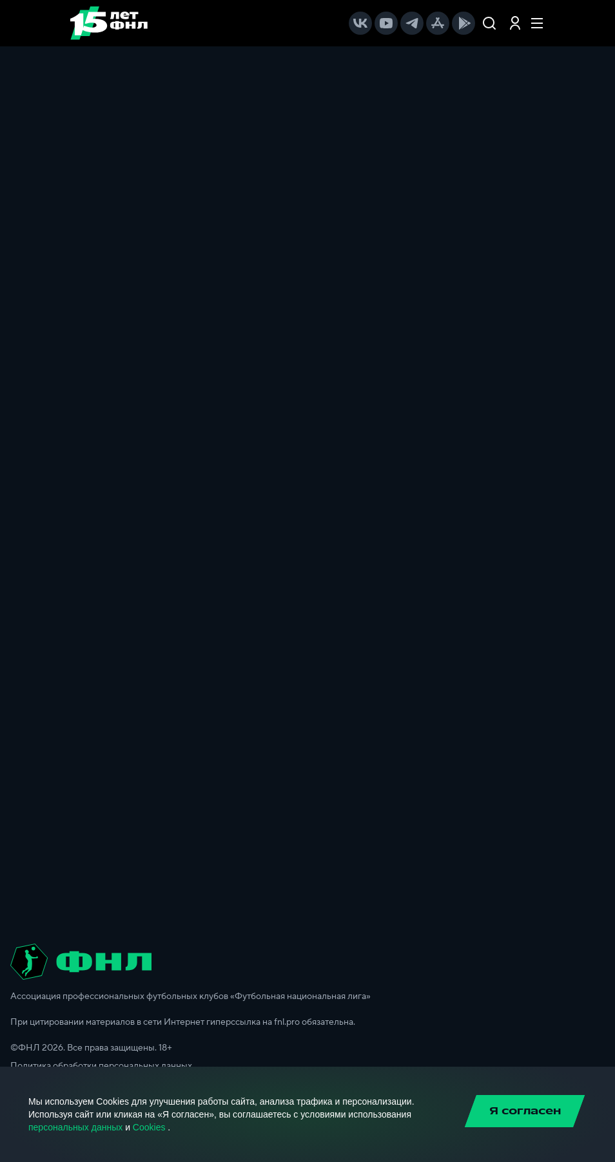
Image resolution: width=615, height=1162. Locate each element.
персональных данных (75, 1127)
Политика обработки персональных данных (101, 1066)
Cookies (149, 1127)
